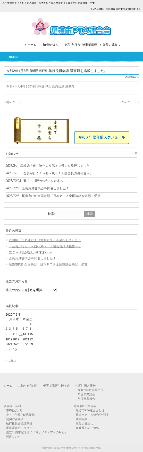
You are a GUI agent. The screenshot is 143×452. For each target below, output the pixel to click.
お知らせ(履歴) (27, 385)
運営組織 (81, 419)
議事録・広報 (12, 406)
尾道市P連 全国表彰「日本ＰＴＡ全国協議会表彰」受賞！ (50, 264)
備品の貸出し (111, 44)
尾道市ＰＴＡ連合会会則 (92, 415)
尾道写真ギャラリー (19, 428)
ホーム (32, 44)
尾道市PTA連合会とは (90, 410)
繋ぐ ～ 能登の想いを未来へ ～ (30, 252)
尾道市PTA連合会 (84, 406)
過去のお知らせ (17, 290)
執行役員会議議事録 (19, 423)
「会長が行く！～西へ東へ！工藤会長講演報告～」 (45, 246)
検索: (51, 214)
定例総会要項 (15, 419)
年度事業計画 (86, 394)
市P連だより (50, 44)
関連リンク (13, 436)
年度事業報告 (86, 398)
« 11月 (13, 349)
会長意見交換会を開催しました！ (32, 258)
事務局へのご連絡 (87, 428)
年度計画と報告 (85, 385)
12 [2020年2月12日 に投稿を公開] (20, 334)
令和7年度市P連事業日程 (80, 44)
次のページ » (130, 102)
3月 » (12, 360)
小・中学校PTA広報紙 (20, 415)
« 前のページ (13, 102)
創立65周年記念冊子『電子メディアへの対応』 (36, 432)
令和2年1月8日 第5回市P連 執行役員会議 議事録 (40, 86)
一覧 (135, 153)
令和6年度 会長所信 (90, 390)
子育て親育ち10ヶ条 (56, 385)
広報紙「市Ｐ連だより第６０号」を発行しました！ (45, 240)
